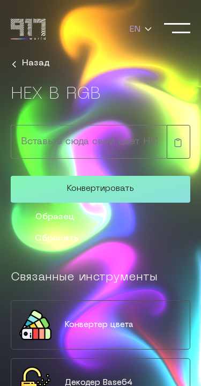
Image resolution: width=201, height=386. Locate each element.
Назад (31, 63)
